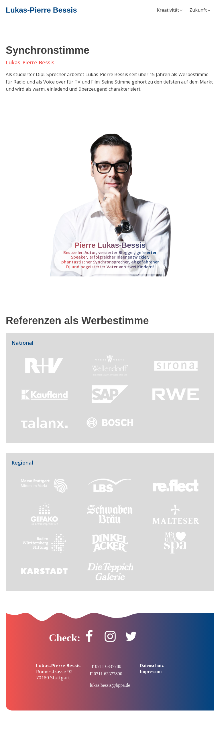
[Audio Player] (110, 115)
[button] (170, 10)
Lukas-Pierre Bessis (41, 10)
